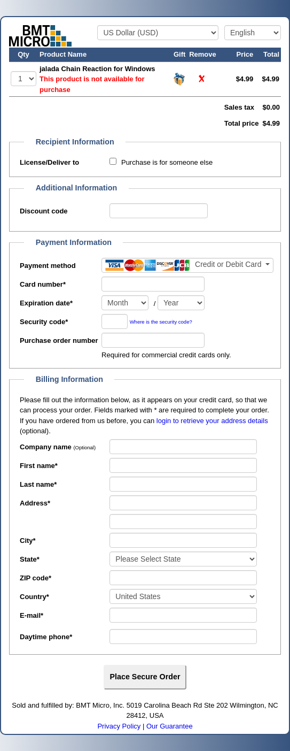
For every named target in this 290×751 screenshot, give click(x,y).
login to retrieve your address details (212, 421)
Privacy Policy (118, 726)
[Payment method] (187, 265)
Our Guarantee (169, 726)
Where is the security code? (161, 322)
